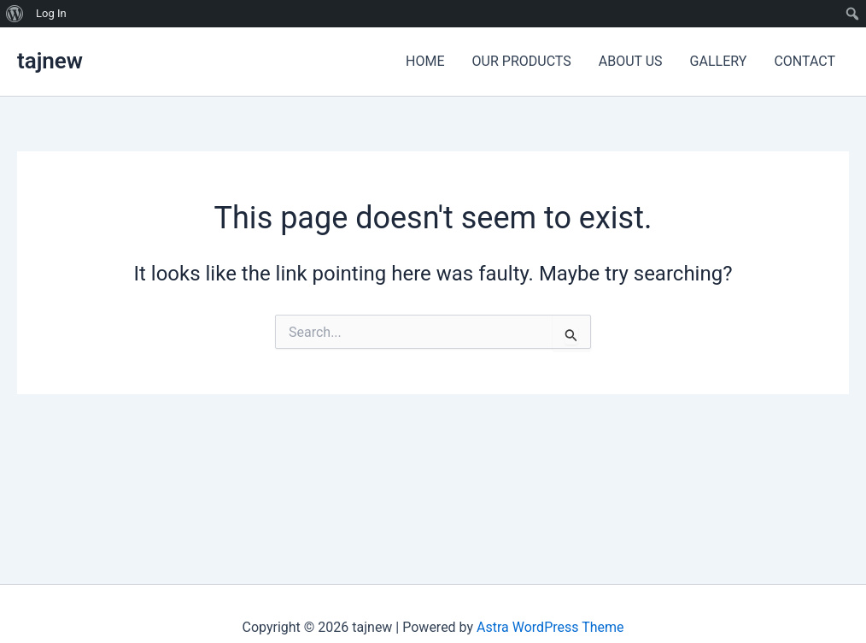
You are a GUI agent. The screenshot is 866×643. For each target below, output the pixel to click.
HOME (425, 61)
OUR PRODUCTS (521, 61)
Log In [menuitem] (51, 13)
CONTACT (804, 61)
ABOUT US (631, 61)
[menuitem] (15, 13)
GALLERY (718, 61)
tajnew (50, 61)
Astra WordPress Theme (550, 627)
